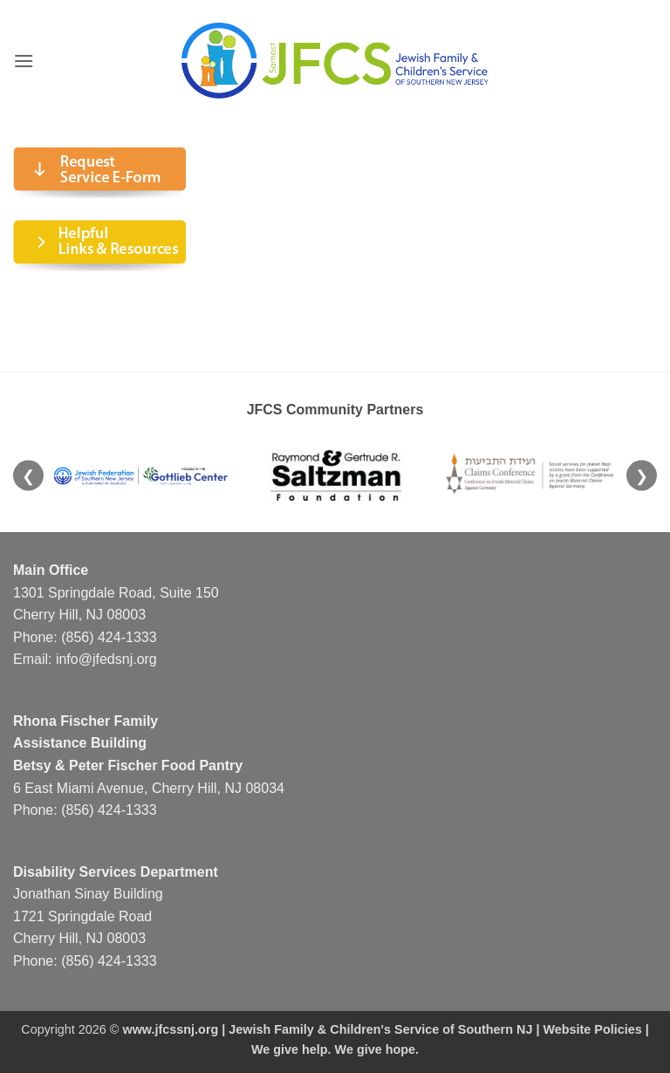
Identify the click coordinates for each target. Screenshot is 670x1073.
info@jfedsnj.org (106, 659)
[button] (23, 60)
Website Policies (592, 1029)
